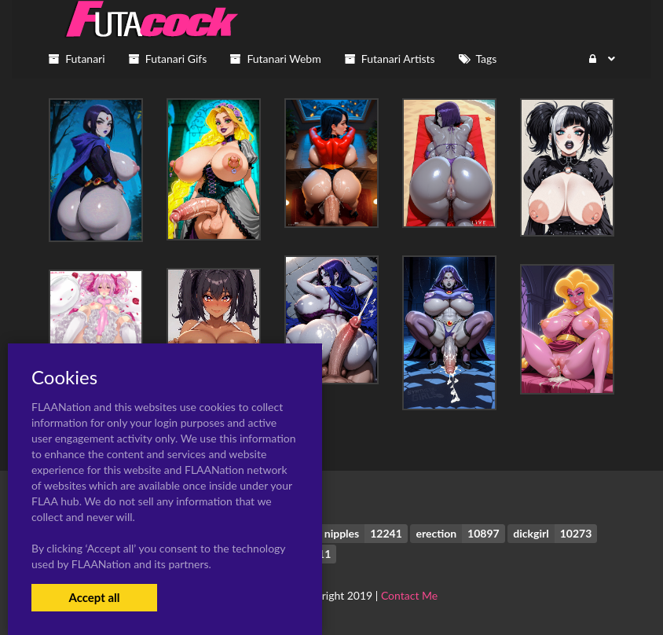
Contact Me (409, 595)
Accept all (93, 597)
